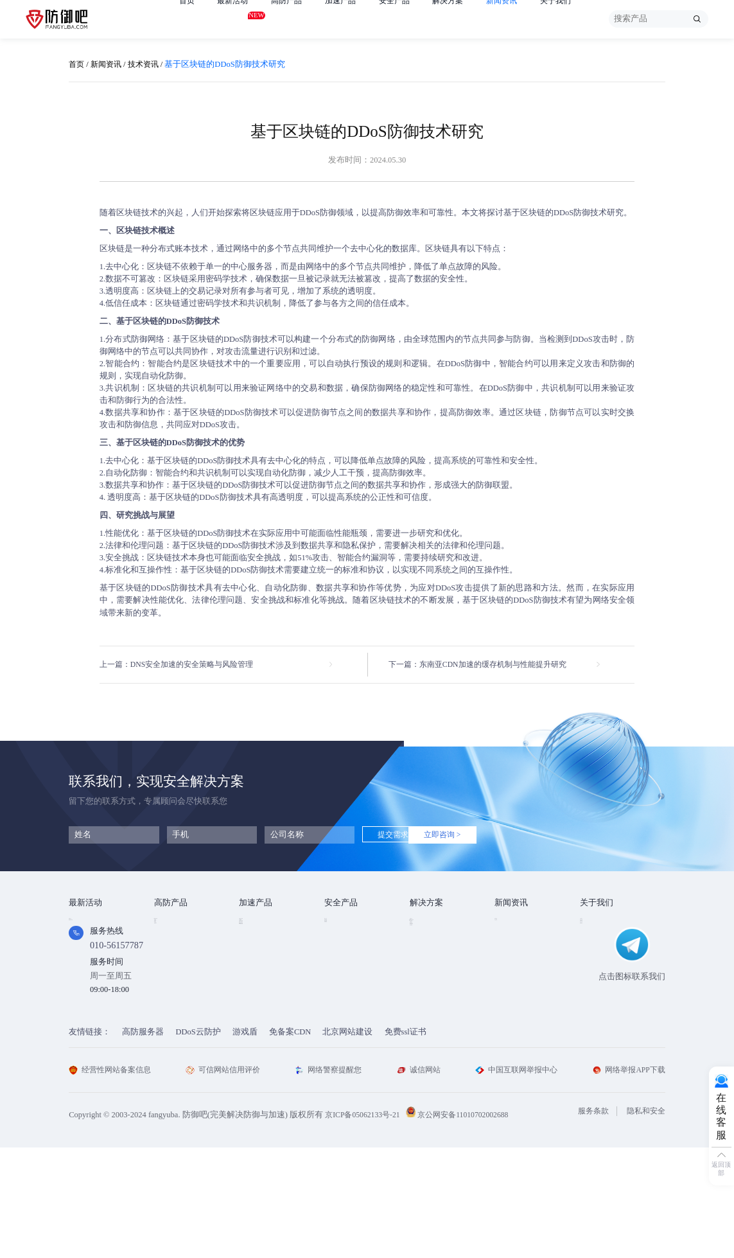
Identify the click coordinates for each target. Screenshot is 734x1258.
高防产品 (291, 18)
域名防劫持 (430, 1008)
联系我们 (596, 991)
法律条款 (596, 957)
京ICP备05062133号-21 (365, 1225)
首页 (187, 18)
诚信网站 (418, 1180)
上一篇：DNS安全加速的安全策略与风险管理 (183, 664)
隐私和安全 (644, 1222)
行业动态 (511, 941)
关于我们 (573, 18)
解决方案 (460, 18)
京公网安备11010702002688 (472, 1225)
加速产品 (348, 18)
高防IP (166, 941)
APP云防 (170, 974)
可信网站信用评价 (226, 1180)
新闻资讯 (517, 18)
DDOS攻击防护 (437, 941)
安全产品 (404, 18)
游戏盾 (166, 957)
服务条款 (589, 1222)
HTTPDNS (342, 974)
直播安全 (426, 974)
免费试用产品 (94, 941)
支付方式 (596, 974)
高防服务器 (143, 1142)
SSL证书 (339, 924)
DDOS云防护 (177, 924)
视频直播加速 (264, 991)
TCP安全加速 (263, 957)
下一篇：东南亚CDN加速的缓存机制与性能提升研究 (485, 664)
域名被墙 (426, 1024)
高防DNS (170, 991)
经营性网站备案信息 (113, 1180)
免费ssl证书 (405, 1142)
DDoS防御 (318, 212)
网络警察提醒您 (330, 1180)
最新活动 (235, 17)
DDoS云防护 (197, 1142)
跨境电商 (426, 991)
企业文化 (596, 941)
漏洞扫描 (341, 941)
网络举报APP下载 (626, 1180)
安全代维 (341, 957)
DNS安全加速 (263, 1008)
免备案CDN (290, 1142)
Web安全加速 (263, 924)
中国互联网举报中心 (515, 1180)
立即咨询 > (474, 836)
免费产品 (85, 924)
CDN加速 (255, 941)
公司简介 (596, 924)
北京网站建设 (347, 1142)
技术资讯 (148, 64)
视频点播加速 (264, 974)
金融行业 (426, 924)
